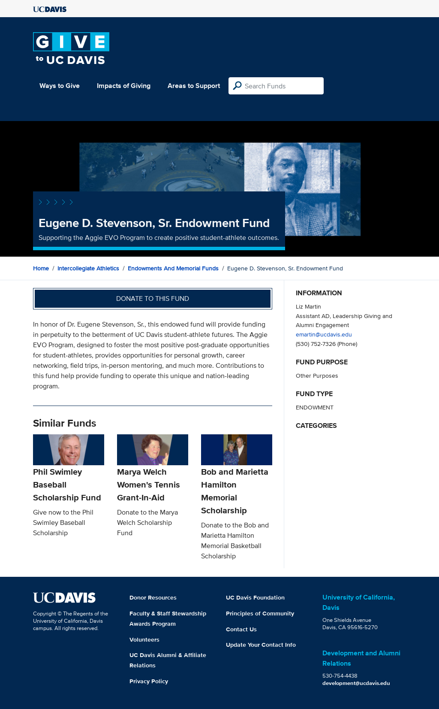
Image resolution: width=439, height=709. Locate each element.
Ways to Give (59, 86)
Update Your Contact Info (261, 644)
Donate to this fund (152, 298)
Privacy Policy (148, 681)
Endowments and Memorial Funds (173, 268)
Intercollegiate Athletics (88, 268)
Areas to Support (194, 86)
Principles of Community (260, 613)
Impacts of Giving (123, 86)
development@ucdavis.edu (356, 683)
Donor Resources (153, 597)
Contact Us (241, 629)
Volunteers (144, 639)
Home (41, 268)
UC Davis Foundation (255, 597)
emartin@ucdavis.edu (324, 334)
